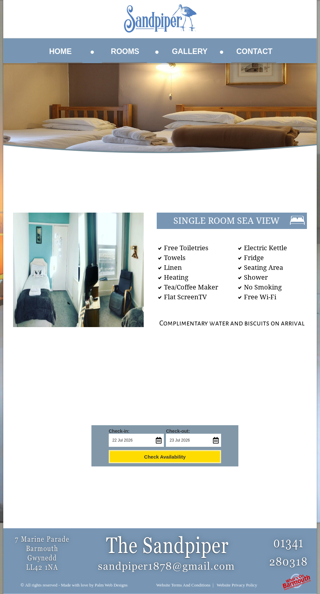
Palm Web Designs (111, 585)
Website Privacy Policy (237, 585)
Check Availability (164, 457)
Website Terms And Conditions (183, 585)
